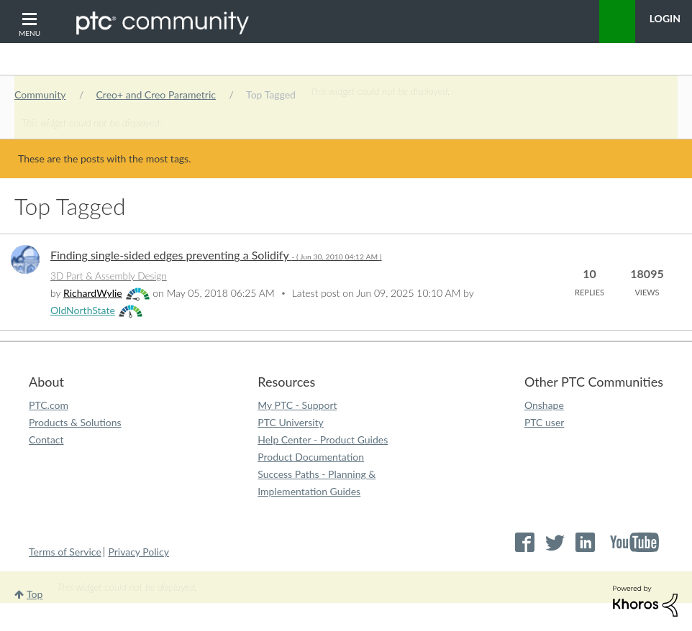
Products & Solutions (75, 422)
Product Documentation (311, 457)
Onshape (544, 405)
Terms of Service (65, 552)
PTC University (291, 422)
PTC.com (48, 405)
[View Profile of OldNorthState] (82, 310)
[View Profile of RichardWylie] (92, 293)
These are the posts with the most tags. (104, 158)
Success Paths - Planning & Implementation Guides (316, 482)
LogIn (665, 18)
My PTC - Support (297, 405)
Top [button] (34, 594)
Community (39, 94)
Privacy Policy (138, 552)
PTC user (544, 422)
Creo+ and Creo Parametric (156, 94)
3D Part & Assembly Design (108, 276)
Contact (46, 439)
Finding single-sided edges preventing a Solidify (216, 255)
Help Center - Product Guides (323, 439)
